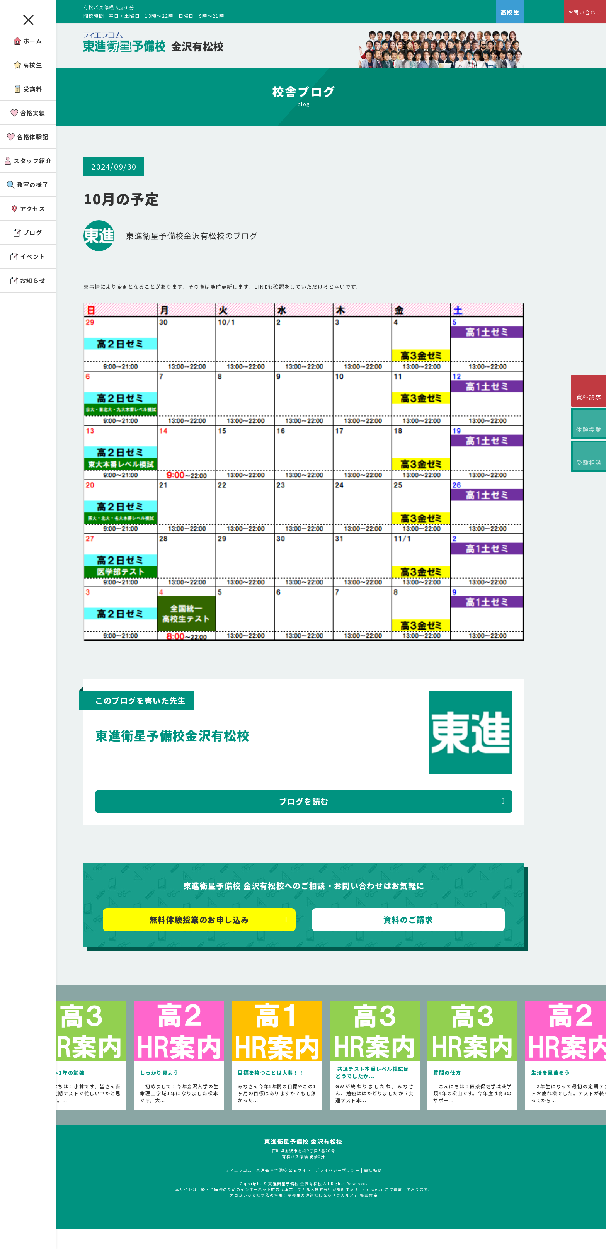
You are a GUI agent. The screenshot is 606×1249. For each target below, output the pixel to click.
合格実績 (28, 125)
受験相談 (586, 475)
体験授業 (586, 437)
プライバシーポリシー (357, 1202)
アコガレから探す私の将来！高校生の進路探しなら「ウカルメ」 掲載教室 (324, 1227)
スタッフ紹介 (28, 172)
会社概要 (393, 1202)
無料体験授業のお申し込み (226, 943)
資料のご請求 (435, 943)
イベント (28, 268)
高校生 (28, 77)
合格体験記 (28, 149)
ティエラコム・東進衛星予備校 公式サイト (288, 1202)
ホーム (28, 53)
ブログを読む (331, 825)
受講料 (28, 101)
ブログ (28, 244)
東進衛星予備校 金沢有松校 (323, 1173)
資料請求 (586, 399)
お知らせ (28, 292)
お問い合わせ (581, 14)
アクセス (27, 220)
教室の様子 (28, 196)
